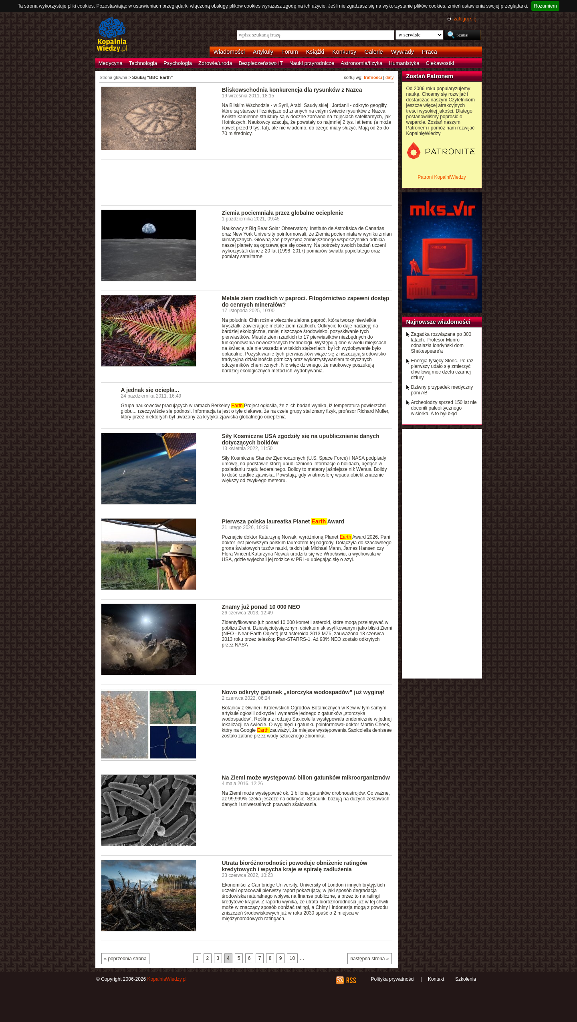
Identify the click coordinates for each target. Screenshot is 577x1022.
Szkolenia (465, 979)
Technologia (143, 63)
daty (389, 77)
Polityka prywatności (392, 979)
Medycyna (111, 63)
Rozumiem (545, 6)
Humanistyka (404, 63)
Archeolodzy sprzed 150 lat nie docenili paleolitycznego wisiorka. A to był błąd (444, 408)
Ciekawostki (440, 63)
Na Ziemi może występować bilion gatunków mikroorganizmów (306, 777)
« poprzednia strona (125, 958)
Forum (289, 51)
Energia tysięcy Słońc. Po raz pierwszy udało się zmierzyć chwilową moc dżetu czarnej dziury (442, 369)
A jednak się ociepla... (150, 390)
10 (292, 958)
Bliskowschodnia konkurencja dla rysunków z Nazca (292, 90)
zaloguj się (465, 19)
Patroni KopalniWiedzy (442, 177)
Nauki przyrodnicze (311, 63)
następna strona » (369, 958)
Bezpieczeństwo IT (260, 63)
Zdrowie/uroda (215, 63)
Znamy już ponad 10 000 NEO (261, 607)
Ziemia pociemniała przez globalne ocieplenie (282, 213)
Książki (315, 51)
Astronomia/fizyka (361, 63)
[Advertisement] (247, 182)
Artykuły (263, 51)
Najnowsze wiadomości (438, 322)
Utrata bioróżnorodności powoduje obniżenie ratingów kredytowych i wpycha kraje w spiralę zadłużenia (294, 866)
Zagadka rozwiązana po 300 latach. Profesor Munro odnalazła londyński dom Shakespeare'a (441, 342)
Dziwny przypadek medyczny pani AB (442, 390)
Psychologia (177, 63)
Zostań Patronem (430, 76)
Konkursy (344, 51)
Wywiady (402, 51)
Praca (429, 51)
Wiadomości (229, 51)
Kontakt (436, 979)
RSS (351, 980)
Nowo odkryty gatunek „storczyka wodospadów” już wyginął (303, 692)
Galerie (373, 51)
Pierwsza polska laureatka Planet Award (283, 521)
